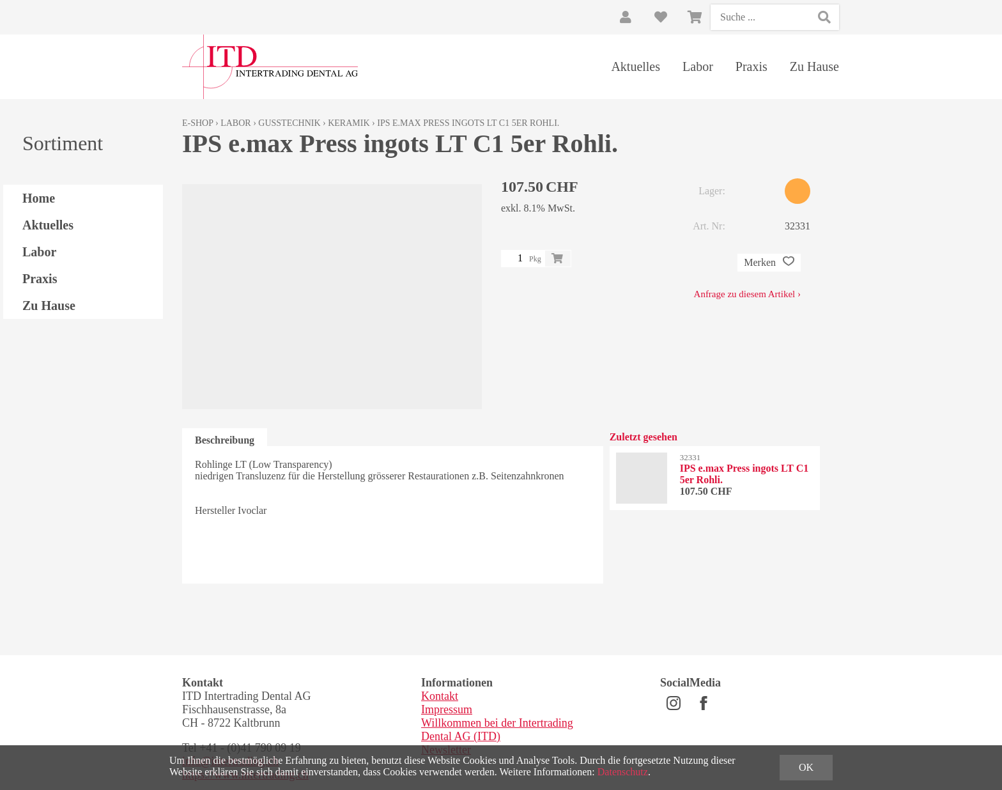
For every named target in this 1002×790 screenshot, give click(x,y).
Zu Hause (814, 66)
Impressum (446, 709)
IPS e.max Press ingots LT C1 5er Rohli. (468, 123)
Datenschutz (622, 771)
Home (38, 198)
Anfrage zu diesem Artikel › (747, 294)
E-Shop (197, 123)
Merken (769, 263)
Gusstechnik (289, 123)
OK (806, 767)
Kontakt (439, 696)
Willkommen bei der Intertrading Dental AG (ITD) (497, 729)
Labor (697, 66)
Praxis (751, 66)
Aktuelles (635, 66)
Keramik (348, 123)
